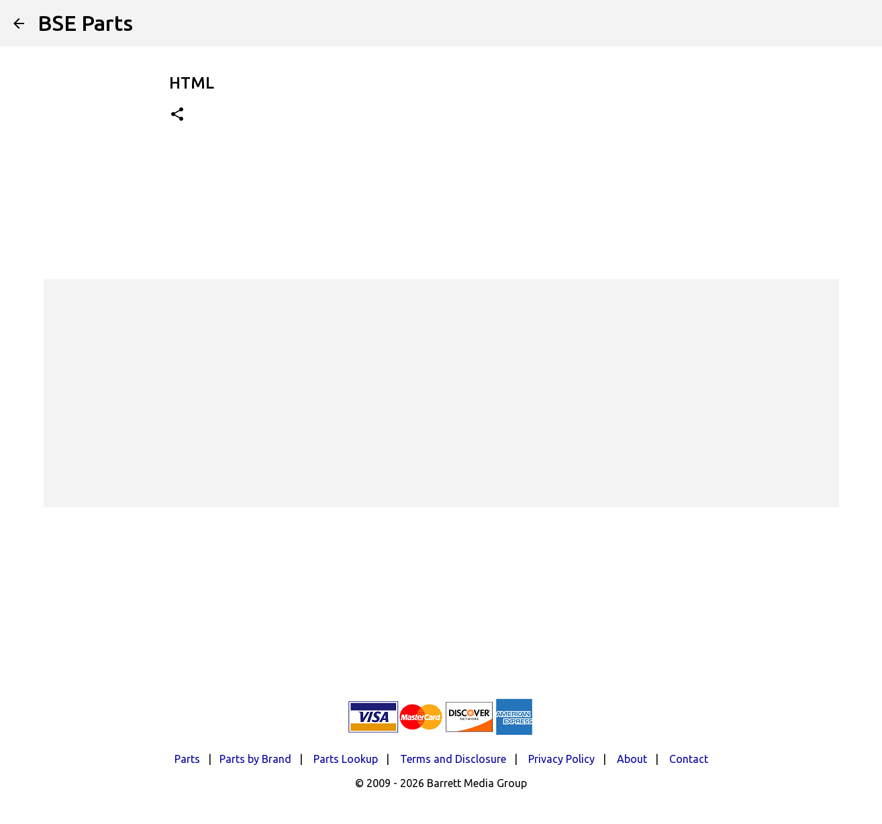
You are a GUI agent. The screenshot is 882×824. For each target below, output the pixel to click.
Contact (688, 759)
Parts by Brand (255, 759)
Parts (187, 759)
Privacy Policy (561, 759)
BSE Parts (85, 23)
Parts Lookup (345, 759)
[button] (177, 115)
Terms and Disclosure (453, 759)
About (632, 759)
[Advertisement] (441, 393)
